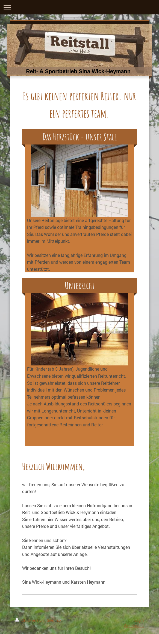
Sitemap (54, 620)
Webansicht (134, 625)
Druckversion (30, 620)
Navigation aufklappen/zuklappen (79, 7)
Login (139, 620)
